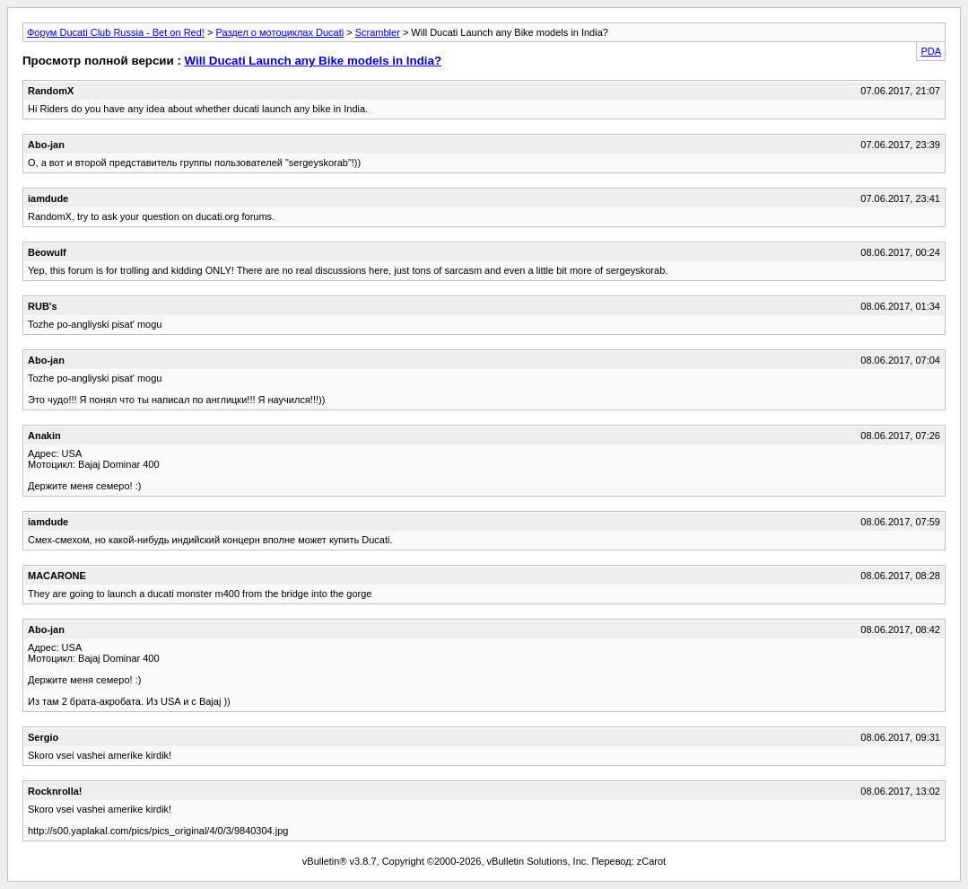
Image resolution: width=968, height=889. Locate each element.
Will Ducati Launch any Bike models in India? (313, 60)
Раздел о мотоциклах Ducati (279, 32)
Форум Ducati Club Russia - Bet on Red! (116, 32)
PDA (930, 51)
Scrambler (377, 32)
